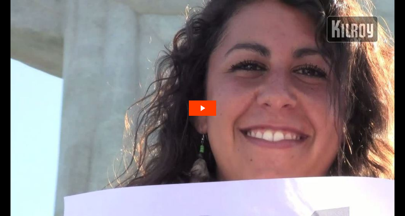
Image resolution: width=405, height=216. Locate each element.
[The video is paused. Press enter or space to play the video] (202, 108)
